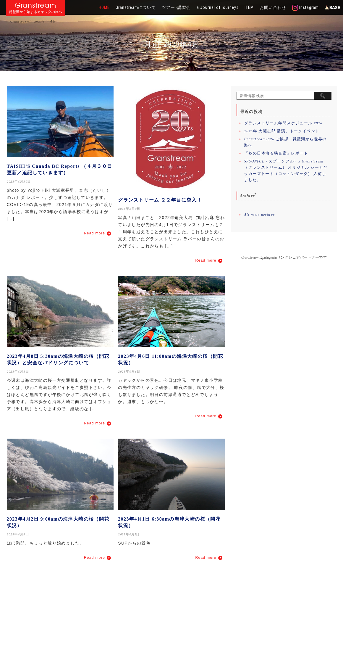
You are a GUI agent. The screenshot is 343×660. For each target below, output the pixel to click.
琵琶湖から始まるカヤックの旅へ (35, 12)
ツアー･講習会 (176, 7)
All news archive (259, 215)
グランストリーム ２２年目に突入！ (160, 199)
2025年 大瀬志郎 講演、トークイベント (281, 131)
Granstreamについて (136, 7)
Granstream (35, 5)
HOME (104, 7)
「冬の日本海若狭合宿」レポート (276, 153)
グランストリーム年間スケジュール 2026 (283, 123)
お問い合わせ (273, 7)
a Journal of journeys (218, 7)
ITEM (249, 7)
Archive (247, 195)
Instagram (305, 8)
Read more (94, 233)
